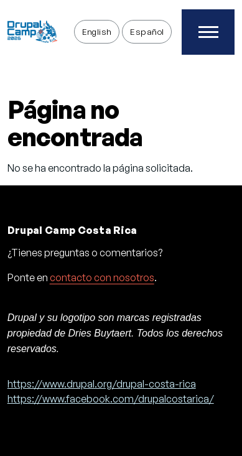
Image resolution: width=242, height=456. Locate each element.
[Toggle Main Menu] (208, 32)
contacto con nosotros (102, 277)
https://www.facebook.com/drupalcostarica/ (110, 399)
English (97, 31)
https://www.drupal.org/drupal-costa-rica (101, 384)
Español (147, 31)
